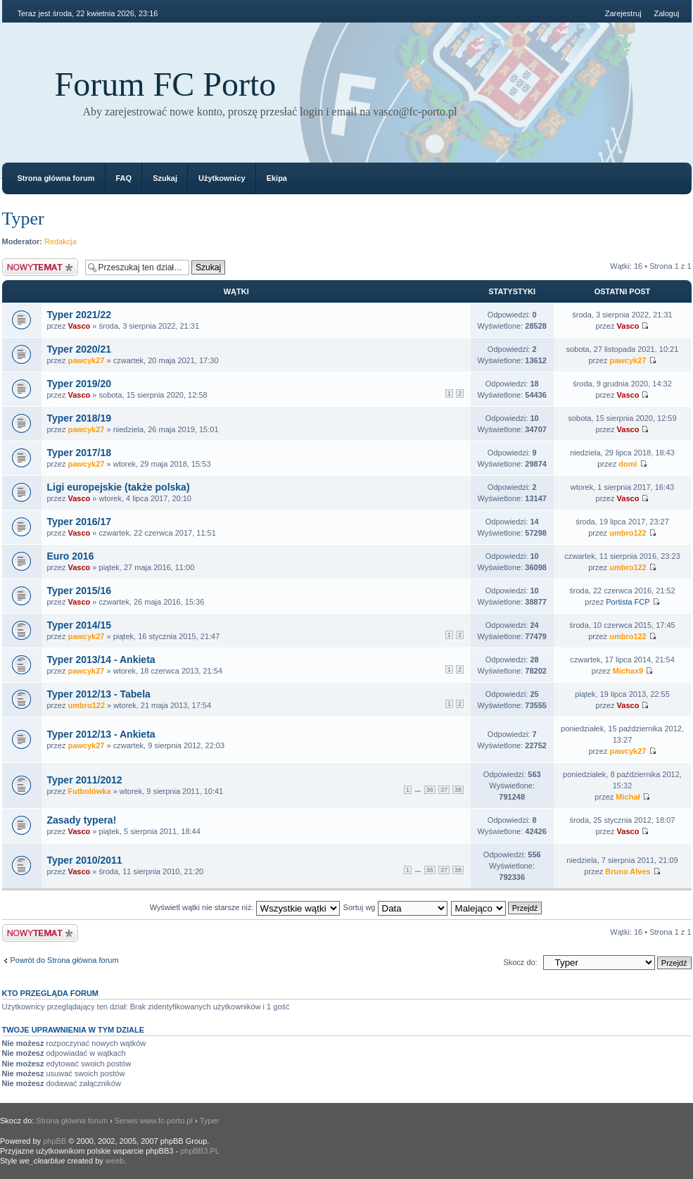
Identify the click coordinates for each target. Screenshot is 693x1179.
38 (458, 789)
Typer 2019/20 (79, 383)
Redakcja (60, 241)
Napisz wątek (40, 267)
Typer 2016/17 (79, 521)
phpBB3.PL (200, 1151)
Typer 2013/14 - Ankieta (101, 659)
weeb (115, 1160)
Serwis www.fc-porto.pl (154, 1120)
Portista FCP (627, 602)
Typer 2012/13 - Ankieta (101, 734)
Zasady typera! (82, 820)
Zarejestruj (623, 13)
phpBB (54, 1141)
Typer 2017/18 (79, 452)
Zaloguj (666, 13)
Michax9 (628, 671)
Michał (628, 797)
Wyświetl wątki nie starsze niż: (245, 907)
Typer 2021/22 (79, 314)
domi (627, 464)
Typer (23, 218)
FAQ (124, 178)
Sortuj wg (395, 907)
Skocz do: (520, 962)
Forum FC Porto (165, 84)
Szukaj (165, 178)
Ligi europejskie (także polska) (118, 487)
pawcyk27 (86, 360)
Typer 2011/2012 (84, 780)
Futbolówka (89, 791)
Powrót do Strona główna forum (65, 960)
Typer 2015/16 (79, 590)
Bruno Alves (627, 871)
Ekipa (277, 178)
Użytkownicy (222, 178)
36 (429, 789)
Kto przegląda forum (50, 993)
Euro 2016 (70, 556)
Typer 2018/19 (79, 418)
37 (443, 789)
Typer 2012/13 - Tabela (99, 694)
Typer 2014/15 (79, 625)
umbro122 (628, 533)
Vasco (79, 326)
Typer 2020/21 (79, 349)
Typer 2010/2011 (84, 860)
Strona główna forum (56, 178)
